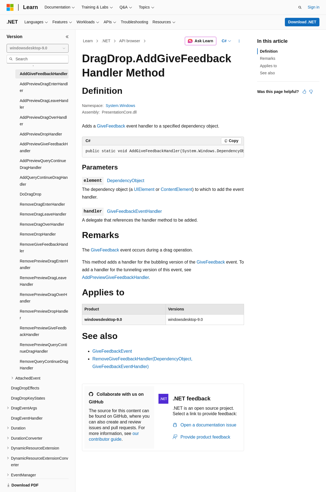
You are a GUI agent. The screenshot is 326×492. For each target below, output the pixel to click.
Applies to (268, 66)
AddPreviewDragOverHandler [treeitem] (43, 120)
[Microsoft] (10, 7)
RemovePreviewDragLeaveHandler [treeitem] (43, 281)
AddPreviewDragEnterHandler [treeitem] (44, 87)
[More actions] (239, 41)
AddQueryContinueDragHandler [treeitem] (44, 180)
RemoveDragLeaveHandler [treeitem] (43, 214)
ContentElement (176, 189)
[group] (163, 151)
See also (267, 73)
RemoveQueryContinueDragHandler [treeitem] (44, 365)
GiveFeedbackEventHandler (134, 211)
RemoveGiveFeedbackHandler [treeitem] (44, 247)
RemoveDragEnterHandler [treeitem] (42, 204)
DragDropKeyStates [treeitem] (28, 398)
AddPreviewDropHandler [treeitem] (41, 134)
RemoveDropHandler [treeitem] (38, 234)
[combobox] (38, 48)
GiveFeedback (111, 126)
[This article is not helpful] (311, 91)
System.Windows (120, 105)
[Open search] (299, 7)
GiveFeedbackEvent (112, 351)
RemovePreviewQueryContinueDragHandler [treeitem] (43, 348)
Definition (269, 51)
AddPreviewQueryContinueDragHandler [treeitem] (43, 164)
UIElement (144, 189)
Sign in (313, 7)
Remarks (267, 58)
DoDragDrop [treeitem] (30, 194)
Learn (88, 41)
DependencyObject (125, 180)
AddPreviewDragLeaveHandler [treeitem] (44, 104)
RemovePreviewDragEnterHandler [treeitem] (44, 264)
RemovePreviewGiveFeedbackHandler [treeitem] (43, 331)
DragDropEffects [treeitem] (25, 388)
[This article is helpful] (304, 91)
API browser (129, 41)
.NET (106, 41)
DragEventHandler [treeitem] (26, 418)
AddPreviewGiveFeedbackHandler (115, 277)
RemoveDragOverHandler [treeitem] (42, 224)
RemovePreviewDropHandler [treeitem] (44, 314)
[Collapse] (67, 37)
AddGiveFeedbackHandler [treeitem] (43, 74)
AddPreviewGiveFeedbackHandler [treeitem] (44, 147)
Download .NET (302, 22)
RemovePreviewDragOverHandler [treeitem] (43, 298)
